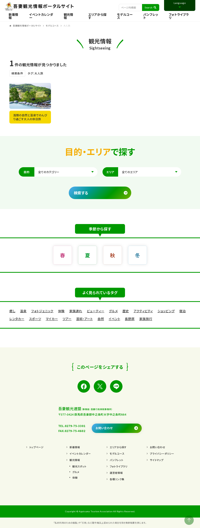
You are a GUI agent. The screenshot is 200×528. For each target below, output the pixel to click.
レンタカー (16, 318)
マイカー (52, 318)
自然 (101, 318)
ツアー (66, 318)
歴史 (125, 311)
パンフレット (150, 16)
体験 (61, 311)
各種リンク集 (117, 479)
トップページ (36, 447)
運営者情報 (116, 472)
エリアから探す (97, 16)
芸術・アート (84, 318)
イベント (114, 318)
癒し (12, 311)
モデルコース (125, 16)
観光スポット (79, 466)
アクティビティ (143, 311)
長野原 (130, 318)
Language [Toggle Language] (180, 2)
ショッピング (166, 311)
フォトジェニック (42, 311)
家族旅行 (145, 318)
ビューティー (95, 311)
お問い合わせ (104, 428)
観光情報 (75, 460)
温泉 (23, 311)
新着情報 (13, 16)
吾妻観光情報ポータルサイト (48, 6)
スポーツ (35, 318)
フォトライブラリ (179, 16)
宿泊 (182, 311)
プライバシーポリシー (162, 453)
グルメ (113, 311)
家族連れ (75, 311)
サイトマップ (156, 460)
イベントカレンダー (41, 16)
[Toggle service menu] (72, 16)
